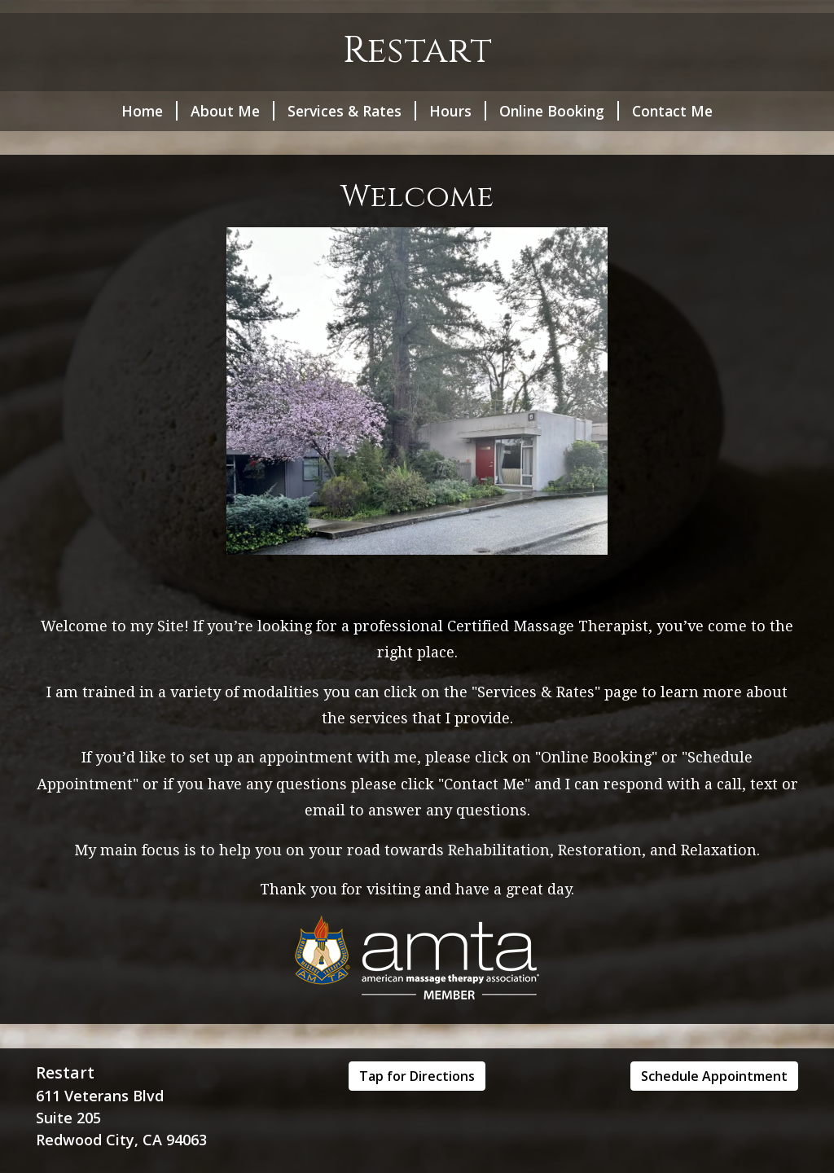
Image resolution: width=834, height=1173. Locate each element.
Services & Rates (352, 111)
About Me (232, 111)
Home (149, 111)
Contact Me (672, 111)
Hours (457, 111)
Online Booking (559, 111)
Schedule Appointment (714, 1076)
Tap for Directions (417, 1076)
